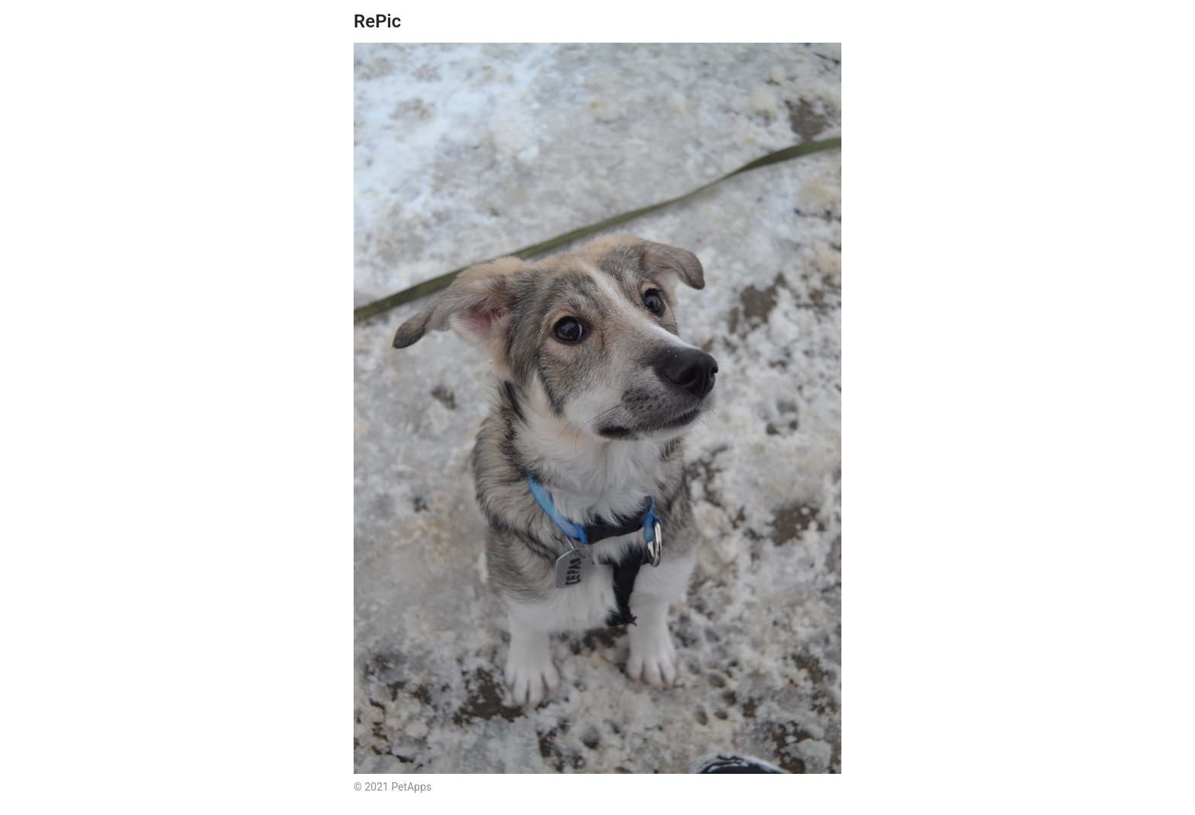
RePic (377, 21)
